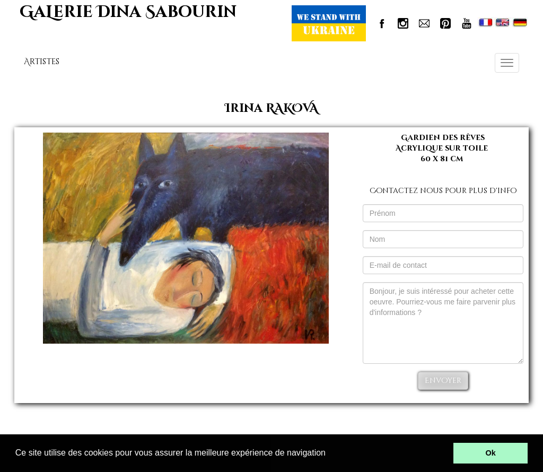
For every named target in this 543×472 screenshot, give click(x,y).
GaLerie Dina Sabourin (128, 12)
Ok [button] (491, 453)
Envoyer (443, 380)
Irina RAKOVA (271, 108)
